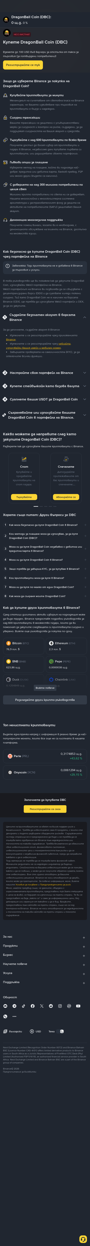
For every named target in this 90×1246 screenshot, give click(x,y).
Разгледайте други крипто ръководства (45, 700)
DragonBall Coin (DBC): (31, 16)
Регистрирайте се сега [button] (45, 809)
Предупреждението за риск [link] (55, 884)
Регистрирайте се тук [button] (23, 65)
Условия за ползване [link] (27, 884)
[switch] (60, 1031)
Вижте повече (45, 687)
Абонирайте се (66, 497)
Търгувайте (24, 497)
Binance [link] (11, 339)
